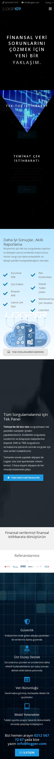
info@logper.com (31, 743)
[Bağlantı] (11, 8)
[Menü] (50, 8)
